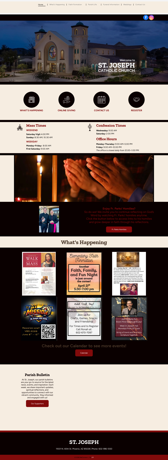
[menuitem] (42, 4)
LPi (93, 457)
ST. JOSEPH (84, 442)
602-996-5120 (105, 449)
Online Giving (66, 110)
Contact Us (101, 110)
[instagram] (151, 18)
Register (136, 110)
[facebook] (145, 18)
